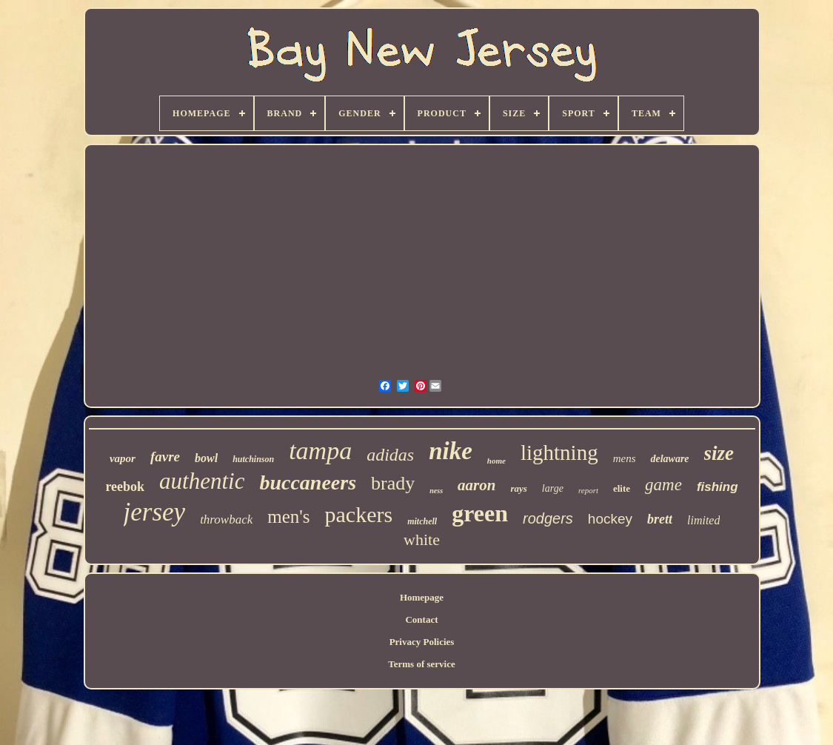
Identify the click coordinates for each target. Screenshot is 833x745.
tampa (320, 450)
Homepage (422, 597)
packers (359, 514)
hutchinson (253, 459)
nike (450, 451)
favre (165, 456)
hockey (610, 519)
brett (659, 519)
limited (703, 520)
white (422, 539)
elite (621, 488)
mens (624, 458)
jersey (155, 512)
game (663, 484)
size (719, 453)
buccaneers (307, 482)
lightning (559, 452)
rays (518, 488)
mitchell (422, 521)
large (552, 488)
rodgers (548, 518)
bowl (206, 458)
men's (288, 517)
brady (393, 483)
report (588, 490)
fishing (717, 487)
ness (436, 491)
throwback (226, 519)
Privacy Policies (422, 641)
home (496, 460)
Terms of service (421, 663)
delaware (669, 458)
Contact (421, 619)
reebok (124, 486)
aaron (476, 485)
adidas (390, 454)
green (480, 513)
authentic (201, 481)
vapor (123, 458)
